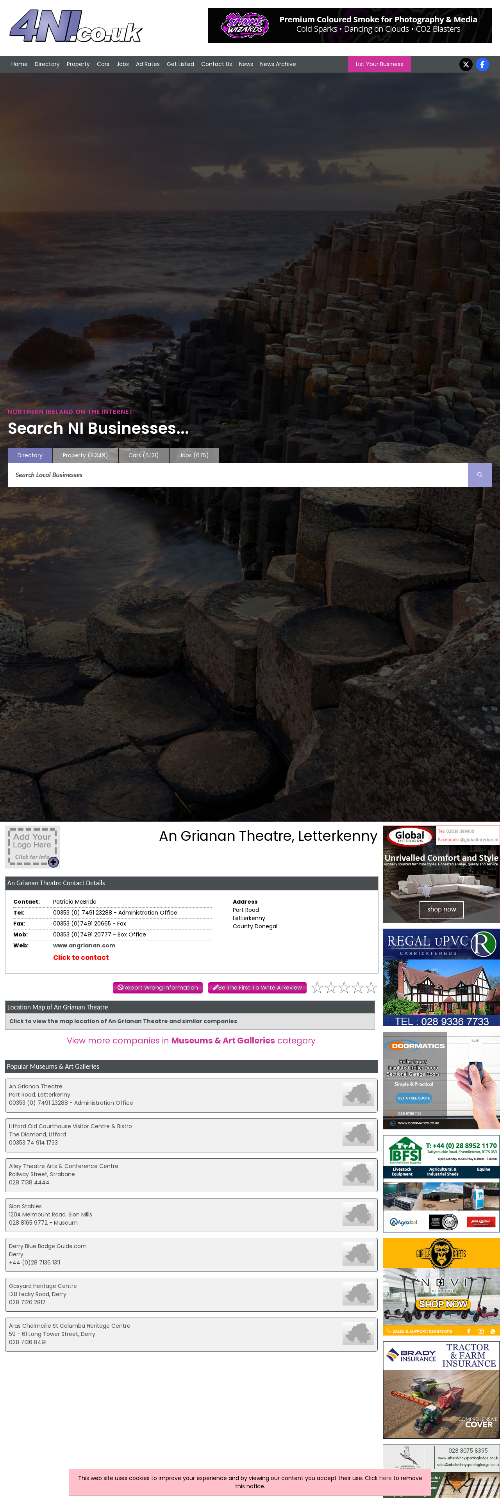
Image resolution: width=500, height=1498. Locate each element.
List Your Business (379, 64)
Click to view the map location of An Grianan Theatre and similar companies (123, 1021)
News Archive (278, 64)
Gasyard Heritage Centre (43, 1286)
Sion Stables (25, 1206)
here (385, 1478)
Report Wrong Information (160, 988)
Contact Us (216, 64)
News (246, 64)
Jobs (122, 64)
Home (19, 64)
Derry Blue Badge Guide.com (48, 1246)
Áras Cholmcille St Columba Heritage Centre (69, 1326)
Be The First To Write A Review (260, 988)
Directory (47, 64)
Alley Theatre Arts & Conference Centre (63, 1166)
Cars (103, 64)
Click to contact (81, 957)
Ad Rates (148, 64)
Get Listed (180, 64)
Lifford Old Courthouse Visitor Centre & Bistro (70, 1126)
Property (78, 64)
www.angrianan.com (84, 945)
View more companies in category (191, 1040)
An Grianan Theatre (35, 1086)
